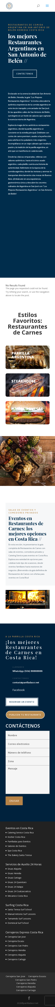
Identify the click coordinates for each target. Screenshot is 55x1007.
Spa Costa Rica (15, 850)
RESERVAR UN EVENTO (21, 702)
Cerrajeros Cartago (17, 959)
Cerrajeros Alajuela (17, 954)
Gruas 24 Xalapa (15, 886)
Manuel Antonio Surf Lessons (22, 914)
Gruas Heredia (14, 873)
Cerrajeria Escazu (16, 941)
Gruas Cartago (14, 877)
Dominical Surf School (18, 923)
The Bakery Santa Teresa (20, 855)
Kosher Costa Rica (16, 837)
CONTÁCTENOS (24, 74)
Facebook (18, 690)
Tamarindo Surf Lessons (19, 918)
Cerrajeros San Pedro (18, 945)
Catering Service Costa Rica (21, 832)
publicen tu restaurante (25, 715)
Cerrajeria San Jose (17, 936)
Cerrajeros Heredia (17, 950)
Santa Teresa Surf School (20, 909)
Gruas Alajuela (14, 868)
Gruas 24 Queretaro (17, 882)
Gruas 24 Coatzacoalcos (19, 891)
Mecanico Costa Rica (18, 895)
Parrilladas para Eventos (19, 841)
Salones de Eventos (17, 846)
